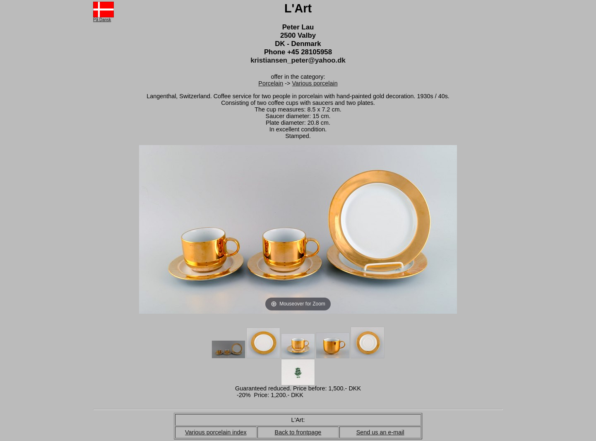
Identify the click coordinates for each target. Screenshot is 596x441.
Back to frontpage (298, 432)
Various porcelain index (216, 432)
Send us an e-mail (380, 432)
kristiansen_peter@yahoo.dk (298, 60)
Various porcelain (315, 83)
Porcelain (270, 83)
